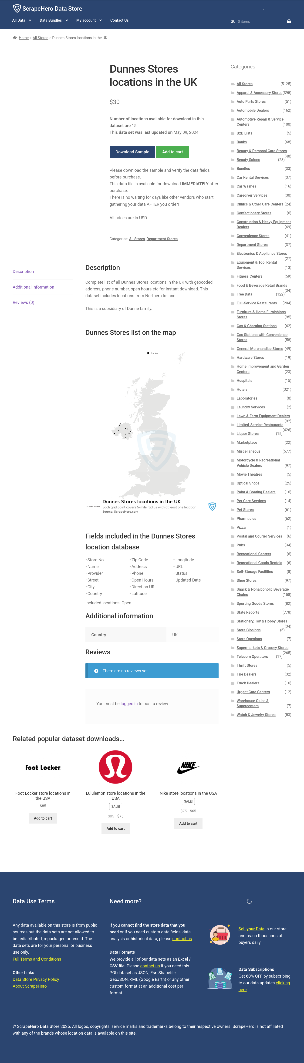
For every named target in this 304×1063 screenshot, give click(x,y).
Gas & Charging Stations (257, 326)
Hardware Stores (250, 357)
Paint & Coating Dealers (256, 492)
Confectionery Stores (254, 213)
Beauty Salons (248, 160)
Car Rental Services (253, 177)
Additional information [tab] (33, 287)
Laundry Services (251, 407)
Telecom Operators (252, 656)
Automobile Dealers (253, 110)
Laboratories (247, 398)
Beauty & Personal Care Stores (262, 151)
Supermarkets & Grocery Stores (262, 648)
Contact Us (119, 20)
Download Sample (132, 151)
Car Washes (246, 186)
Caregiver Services (252, 195)
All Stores (40, 38)
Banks (242, 142)
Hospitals (244, 380)
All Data (18, 20)
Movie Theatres (249, 474)
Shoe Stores (247, 580)
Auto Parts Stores (251, 101)
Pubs (241, 545)
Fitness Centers (250, 276)
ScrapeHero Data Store (52, 8)
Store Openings (249, 639)
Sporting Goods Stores (255, 603)
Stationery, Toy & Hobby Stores (262, 621)
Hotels (242, 389)
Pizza (241, 527)
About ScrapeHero (30, 986)
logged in (129, 703)
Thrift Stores (247, 665)
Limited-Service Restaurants (260, 425)
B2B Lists (244, 133)
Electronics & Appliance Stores (262, 253)
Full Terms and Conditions (37, 959)
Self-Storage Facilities (255, 571)
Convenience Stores (253, 236)
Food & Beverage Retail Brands (262, 285)
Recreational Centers (254, 554)
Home (24, 38)
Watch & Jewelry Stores (256, 715)
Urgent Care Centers (253, 692)
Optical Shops (248, 483)
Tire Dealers (247, 674)
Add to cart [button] (43, 818)
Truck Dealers (248, 683)
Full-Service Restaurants (257, 303)
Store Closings (249, 630)
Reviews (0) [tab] (23, 302)
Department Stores (162, 239)
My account (86, 20)
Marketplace (247, 442)
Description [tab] (23, 271)
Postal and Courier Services (259, 536)
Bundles (243, 168)
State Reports (248, 612)
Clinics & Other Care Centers (260, 204)
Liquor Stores (248, 433)
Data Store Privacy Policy (36, 979)
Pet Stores (245, 510)
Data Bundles (51, 20)
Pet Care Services (251, 501)
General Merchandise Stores (260, 348)
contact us (182, 938)
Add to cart (172, 151)
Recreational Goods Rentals (259, 563)
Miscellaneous (248, 451)
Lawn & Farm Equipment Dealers (263, 416)
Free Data (244, 294)
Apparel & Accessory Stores (259, 93)
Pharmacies (246, 518)
